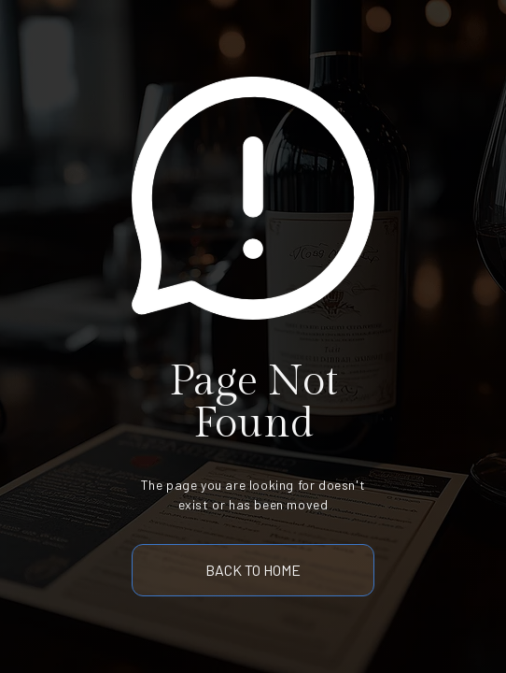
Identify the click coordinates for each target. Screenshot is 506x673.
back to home (253, 570)
